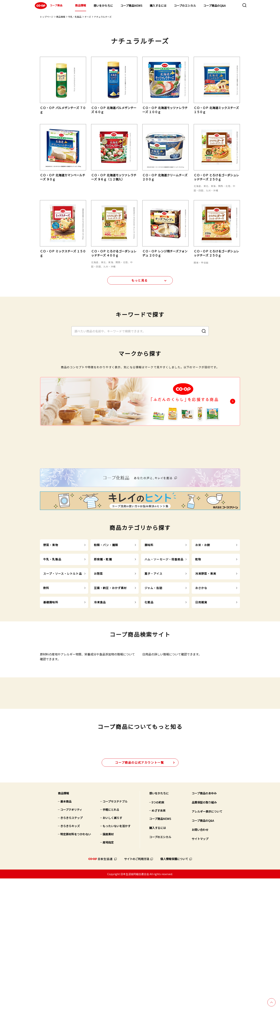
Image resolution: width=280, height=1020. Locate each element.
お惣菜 (98, 650)
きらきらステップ (71, 959)
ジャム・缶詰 (153, 664)
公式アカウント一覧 (139, 904)
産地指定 (108, 984)
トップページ (46, 16)
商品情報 (80, 5)
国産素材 (108, 975)
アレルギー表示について (207, 953)
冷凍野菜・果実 (205, 650)
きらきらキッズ (70, 967)
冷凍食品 (100, 678)
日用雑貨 (201, 678)
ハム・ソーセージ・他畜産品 (164, 635)
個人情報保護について (174, 1000)
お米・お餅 (202, 621)
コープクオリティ (71, 951)
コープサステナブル (115, 943)
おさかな (201, 664)
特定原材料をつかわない (75, 975)
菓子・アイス (153, 650)
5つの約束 (158, 944)
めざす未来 (159, 952)
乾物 (198, 635)
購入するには (158, 5)
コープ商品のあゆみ (204, 934)
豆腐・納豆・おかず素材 (110, 664)
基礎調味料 (50, 678)
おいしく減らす (112, 959)
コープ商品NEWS (131, 5)
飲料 (46, 664)
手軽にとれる (111, 951)
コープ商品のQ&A (214, 5)
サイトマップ (200, 980)
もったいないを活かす (116, 967)
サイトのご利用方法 (136, 1000)
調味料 (149, 621)
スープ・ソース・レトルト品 (62, 650)
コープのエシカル (185, 5)
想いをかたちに (103, 5)
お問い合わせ (200, 971)
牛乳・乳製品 (74, 16)
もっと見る (139, 283)
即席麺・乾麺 (103, 635)
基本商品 (65, 943)
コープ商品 (48, 5)
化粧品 (149, 678)
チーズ (87, 16)
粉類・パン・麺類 (106, 621)
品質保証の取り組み (204, 944)
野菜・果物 (50, 621)
